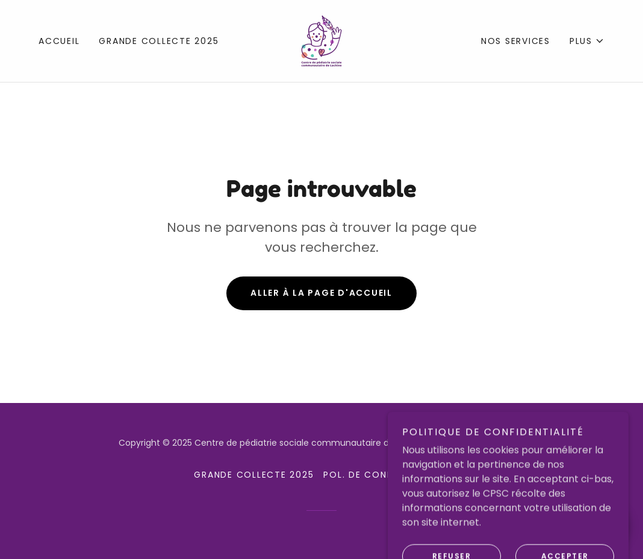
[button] (587, 41)
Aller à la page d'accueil (321, 293)
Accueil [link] (59, 41)
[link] (321, 40)
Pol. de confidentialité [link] (386, 475)
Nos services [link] (515, 41)
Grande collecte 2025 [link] (159, 41)
